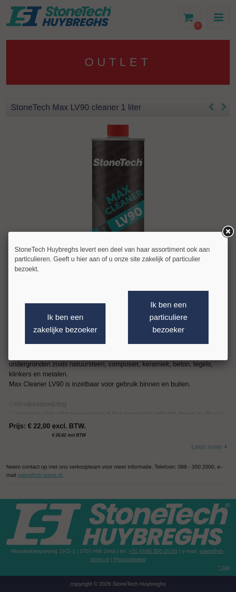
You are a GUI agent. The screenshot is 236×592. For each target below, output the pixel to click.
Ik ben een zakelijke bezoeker (65, 323)
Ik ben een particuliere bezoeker (169, 317)
